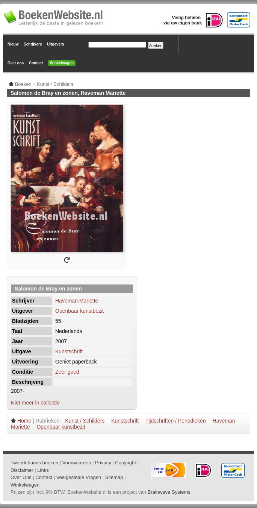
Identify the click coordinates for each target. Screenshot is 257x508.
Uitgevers (55, 44)
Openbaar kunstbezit (79, 311)
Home (24, 421)
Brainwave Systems (169, 492)
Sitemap (114, 477)
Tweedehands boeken (34, 462)
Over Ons (21, 477)
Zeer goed (67, 372)
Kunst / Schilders (84, 421)
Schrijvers (33, 44)
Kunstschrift (69, 351)
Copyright (125, 462)
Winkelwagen (62, 63)
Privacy (103, 462)
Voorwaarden (76, 462)
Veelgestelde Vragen (78, 477)
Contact (36, 63)
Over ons (16, 63)
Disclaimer (22, 470)
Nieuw (13, 44)
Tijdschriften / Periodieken (175, 421)
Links (42, 470)
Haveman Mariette (76, 301)
